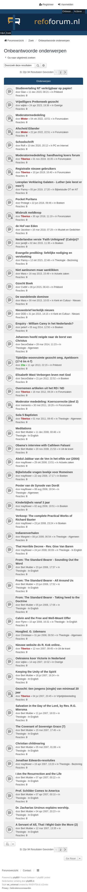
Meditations (23, 428)
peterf (24, 327)
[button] (65, 72)
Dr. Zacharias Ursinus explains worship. (42, 807)
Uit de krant (67, 449)
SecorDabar (27, 344)
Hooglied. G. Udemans (31, 631)
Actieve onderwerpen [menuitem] (79, 11)
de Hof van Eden (27, 226)
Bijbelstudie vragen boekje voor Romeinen (44, 472)
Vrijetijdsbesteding (66, 696)
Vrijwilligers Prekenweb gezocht (37, 101)
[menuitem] (5, 888)
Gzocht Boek (24, 283)
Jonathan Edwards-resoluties (35, 760)
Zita (23, 365)
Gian (23, 92)
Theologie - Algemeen (27, 348)
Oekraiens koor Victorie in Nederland (40, 658)
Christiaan (26, 635)
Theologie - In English (27, 435)
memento (26, 405)
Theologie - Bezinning (66, 260)
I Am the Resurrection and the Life (39, 773)
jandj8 (24, 243)
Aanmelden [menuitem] (65, 4)
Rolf (23, 145)
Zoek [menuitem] (8, 33)
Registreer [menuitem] (46, 4)
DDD (23, 314)
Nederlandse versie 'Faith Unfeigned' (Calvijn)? (47, 239)
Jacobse (25, 229)
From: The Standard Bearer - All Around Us (44, 580)
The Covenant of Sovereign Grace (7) (40, 726)
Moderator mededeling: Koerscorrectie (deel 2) (47, 401)
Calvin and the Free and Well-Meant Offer (43, 618)
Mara (23, 273)
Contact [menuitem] (27, 870)
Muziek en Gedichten (69, 229)
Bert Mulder (27, 432)
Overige (58, 105)
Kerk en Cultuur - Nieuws (67, 300)
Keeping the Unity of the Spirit (36, 671)
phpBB (16, 877)
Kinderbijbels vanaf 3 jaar (33, 502)
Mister (24, 118)
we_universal (12, 885)
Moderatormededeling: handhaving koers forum (48, 155)
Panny (24, 189)
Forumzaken (61, 118)
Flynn (24, 621)
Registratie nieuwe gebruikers (36, 168)
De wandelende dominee (32, 296)
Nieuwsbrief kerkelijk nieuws (35, 310)
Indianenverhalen (27, 533)
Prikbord (58, 92)
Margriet (25, 536)
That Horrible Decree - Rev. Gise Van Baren (44, 546)
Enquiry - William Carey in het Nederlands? (44, 323)
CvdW (24, 287)
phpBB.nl (30, 881)
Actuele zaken (61, 273)
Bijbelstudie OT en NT (66, 189)
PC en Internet (60, 145)
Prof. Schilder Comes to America (37, 790)
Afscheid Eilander (28, 128)
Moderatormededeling (30, 115)
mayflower (26, 462)
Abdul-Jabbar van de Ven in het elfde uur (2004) (48, 458)
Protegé (25, 203)
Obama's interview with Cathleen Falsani (43, 445)
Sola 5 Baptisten (27, 415)
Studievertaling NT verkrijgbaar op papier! (44, 88)
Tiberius (25, 159)
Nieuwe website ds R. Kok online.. (38, 644)
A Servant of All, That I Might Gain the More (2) (47, 824)
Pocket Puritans (26, 199)
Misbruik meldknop (28, 212)
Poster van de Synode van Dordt (37, 485)
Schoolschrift (25, 141)
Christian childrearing (30, 743)
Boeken (60, 203)
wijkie (24, 105)
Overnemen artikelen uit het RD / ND (40, 388)
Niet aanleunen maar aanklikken (37, 270)
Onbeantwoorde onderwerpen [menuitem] (67, 11)
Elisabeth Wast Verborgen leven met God (43, 374)
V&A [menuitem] (2, 33)
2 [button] (60, 72)
